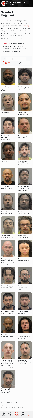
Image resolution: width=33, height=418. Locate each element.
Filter (8, 63)
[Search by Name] (16, 59)
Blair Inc (21, 407)
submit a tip (25, 26)
